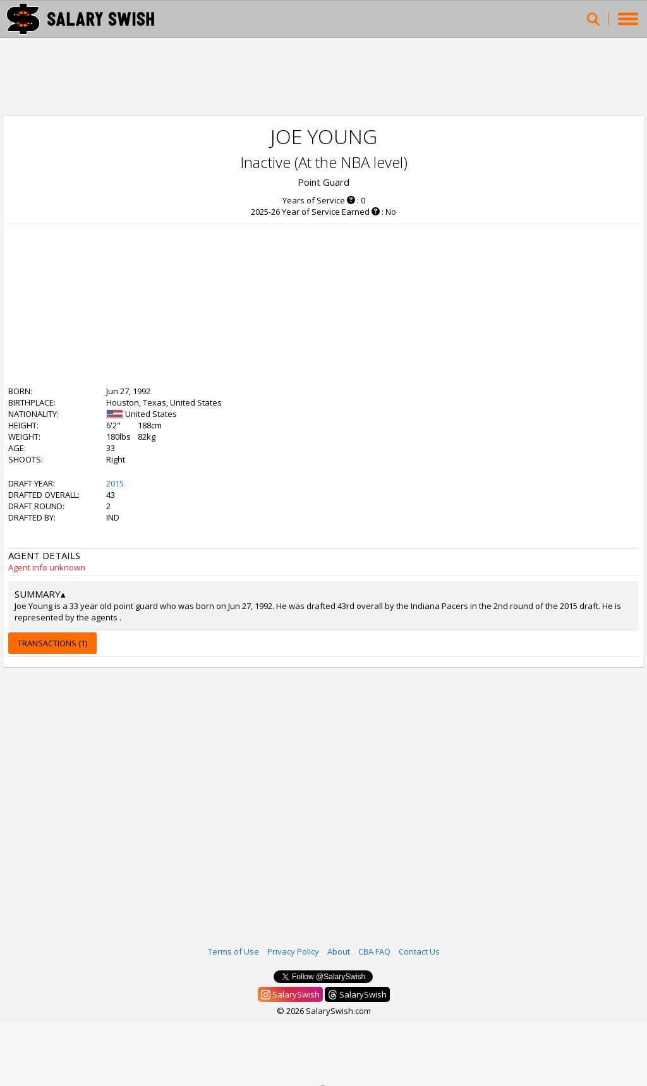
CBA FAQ (374, 951)
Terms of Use (233, 951)
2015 (115, 483)
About (338, 951)
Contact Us (419, 951)
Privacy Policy (293, 951)
